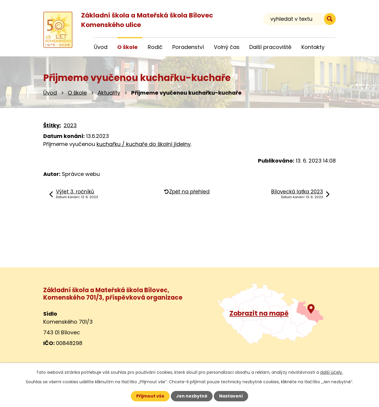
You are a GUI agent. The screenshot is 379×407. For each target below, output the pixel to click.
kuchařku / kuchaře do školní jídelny (144, 144)
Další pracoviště (270, 47)
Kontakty (313, 47)
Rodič (155, 47)
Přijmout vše (150, 396)
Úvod (50, 92)
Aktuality (109, 92)
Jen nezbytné (191, 396)
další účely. (331, 372)
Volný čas (227, 47)
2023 (70, 125)
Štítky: (52, 125)
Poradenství (188, 47)
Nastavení (231, 396)
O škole (77, 92)
